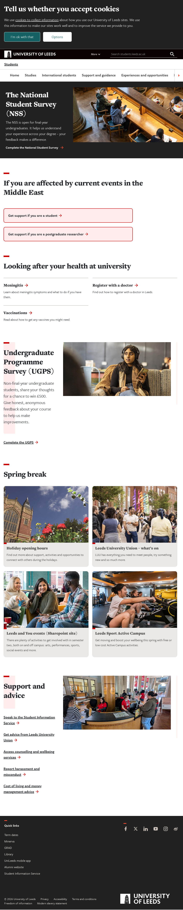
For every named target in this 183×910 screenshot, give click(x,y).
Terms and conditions (84, 899)
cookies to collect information (37, 20)
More (96, 54)
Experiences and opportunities (144, 75)
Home (14, 75)
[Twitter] (136, 829)
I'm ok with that (22, 37)
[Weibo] (176, 829)
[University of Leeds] (149, 899)
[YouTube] (156, 829)
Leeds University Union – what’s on (127, 548)
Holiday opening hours (27, 548)
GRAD (8, 848)
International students (59, 75)
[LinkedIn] (146, 829)
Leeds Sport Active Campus (120, 633)
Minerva (9, 841)
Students (11, 64)
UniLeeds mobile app (17, 861)
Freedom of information (18, 904)
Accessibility (60, 899)
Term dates (11, 835)
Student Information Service (22, 874)
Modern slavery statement (52, 904)
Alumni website (14, 867)
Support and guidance (99, 75)
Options (57, 37)
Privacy (45, 899)
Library (8, 854)
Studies (30, 75)
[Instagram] (166, 829)
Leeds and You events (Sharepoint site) (42, 633)
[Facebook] (125, 829)
